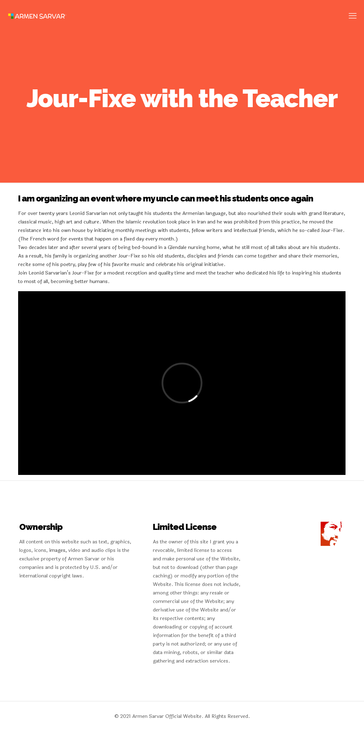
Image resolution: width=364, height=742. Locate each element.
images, (58, 550)
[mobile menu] (353, 16)
